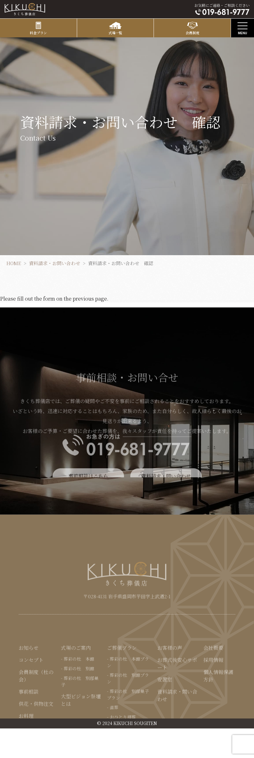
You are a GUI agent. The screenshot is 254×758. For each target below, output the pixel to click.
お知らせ (29, 680)
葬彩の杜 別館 (79, 701)
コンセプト (31, 692)
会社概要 (213, 680)
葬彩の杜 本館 (79, 692)
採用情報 (213, 692)
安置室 (164, 712)
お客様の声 (169, 680)
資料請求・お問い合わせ (54, 263)
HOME (13, 263)
